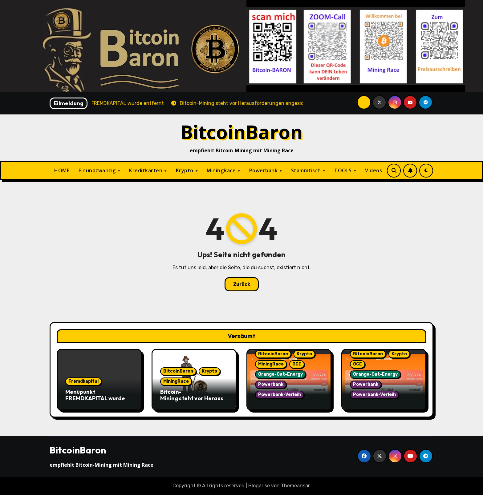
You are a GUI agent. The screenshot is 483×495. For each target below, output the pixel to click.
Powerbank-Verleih (279, 394)
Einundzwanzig (98, 170)
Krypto (185, 170)
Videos (373, 170)
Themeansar (295, 486)
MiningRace (222, 170)
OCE (296, 364)
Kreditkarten (146, 170)
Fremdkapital (83, 381)
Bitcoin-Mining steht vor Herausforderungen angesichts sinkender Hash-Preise (194, 401)
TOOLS (343, 170)
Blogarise (259, 486)
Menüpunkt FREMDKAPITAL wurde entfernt (95, 398)
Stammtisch (307, 170)
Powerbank (264, 170)
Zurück (241, 284)
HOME (61, 170)
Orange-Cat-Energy (280, 374)
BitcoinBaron (242, 132)
